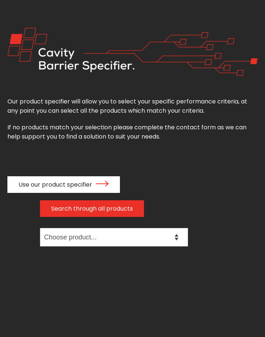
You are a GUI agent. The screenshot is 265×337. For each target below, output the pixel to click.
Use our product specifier (64, 184)
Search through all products (92, 208)
